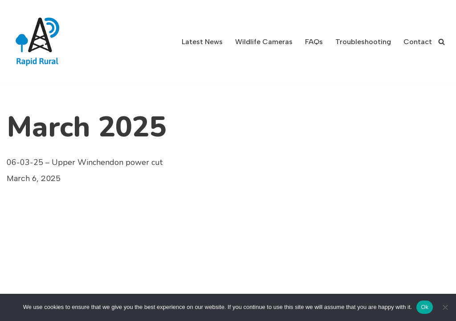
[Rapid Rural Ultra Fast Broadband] (40, 41)
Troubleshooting (363, 41)
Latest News (202, 41)
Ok (424, 307)
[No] (444, 307)
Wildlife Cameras (264, 41)
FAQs (314, 41)
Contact (417, 41)
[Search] (441, 41)
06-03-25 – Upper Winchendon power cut (85, 162)
